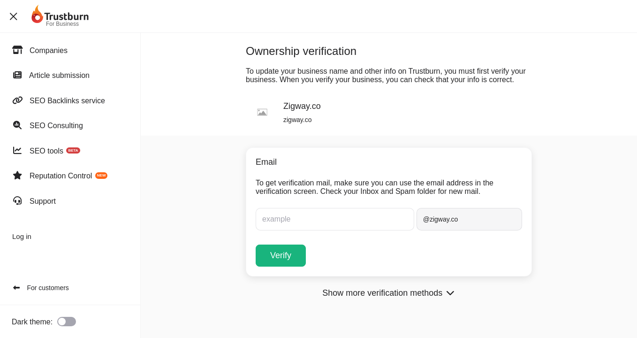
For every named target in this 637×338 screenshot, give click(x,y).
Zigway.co (302, 106)
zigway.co (297, 119)
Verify (280, 255)
